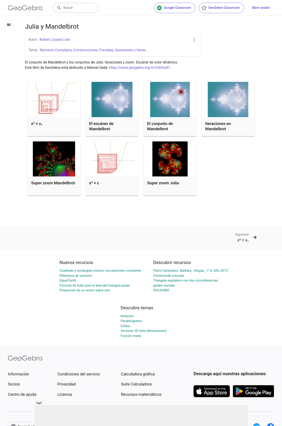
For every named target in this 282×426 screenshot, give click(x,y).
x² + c (94, 183)
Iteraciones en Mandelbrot (218, 126)
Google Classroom (174, 8)
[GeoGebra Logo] (25, 8)
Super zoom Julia (163, 183)
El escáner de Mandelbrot (101, 126)
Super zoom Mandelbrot (53, 183)
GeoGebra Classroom (220, 8)
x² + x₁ (36, 123)
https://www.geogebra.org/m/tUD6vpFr (139, 67)
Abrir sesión (261, 8)
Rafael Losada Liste (55, 39)
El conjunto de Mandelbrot (160, 126)
